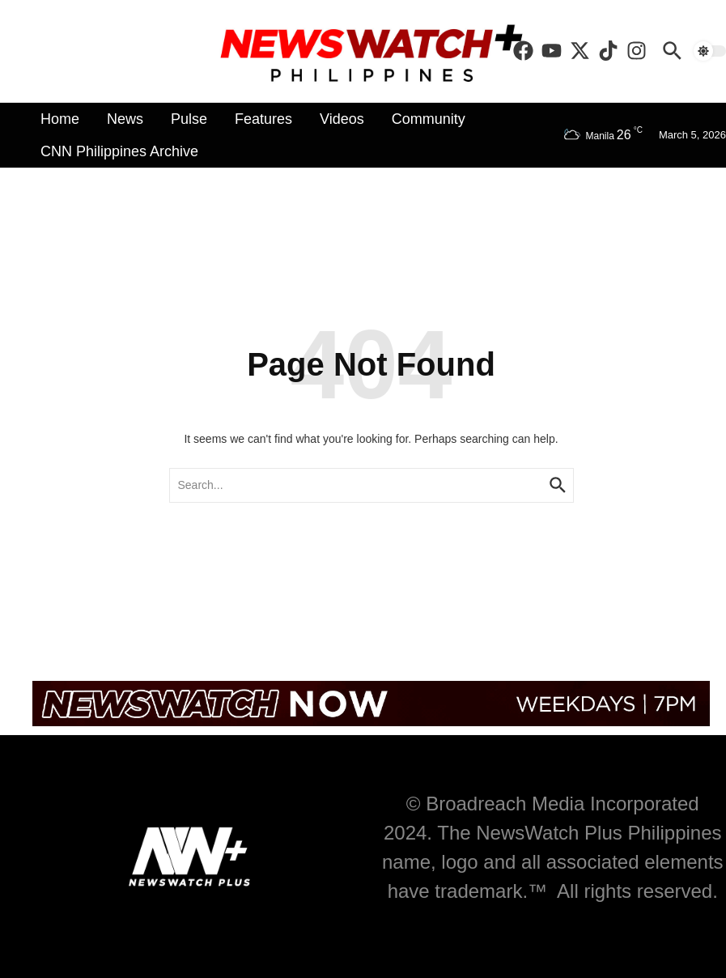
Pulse (189, 119)
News (125, 119)
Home (59, 119)
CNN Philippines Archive (119, 151)
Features (263, 119)
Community (428, 119)
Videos (342, 119)
